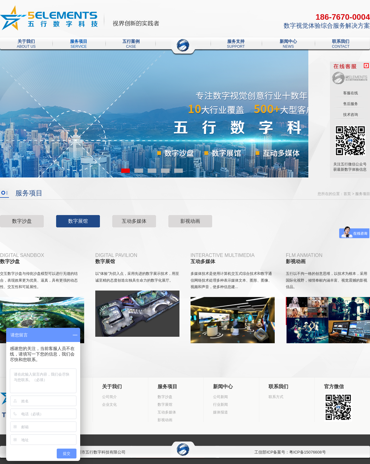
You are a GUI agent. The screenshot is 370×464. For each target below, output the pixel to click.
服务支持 (235, 42)
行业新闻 (220, 404)
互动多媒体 (134, 221)
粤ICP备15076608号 (307, 452)
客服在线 (350, 93)
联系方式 (276, 397)
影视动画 (190, 221)
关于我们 (26, 42)
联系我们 (340, 42)
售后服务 (350, 104)
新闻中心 (288, 42)
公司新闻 (220, 397)
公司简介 (109, 397)
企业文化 (109, 404)
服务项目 (78, 42)
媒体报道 (220, 412)
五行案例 (131, 42)
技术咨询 (350, 114)
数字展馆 (78, 221)
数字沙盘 (22, 221)
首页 (347, 194)
